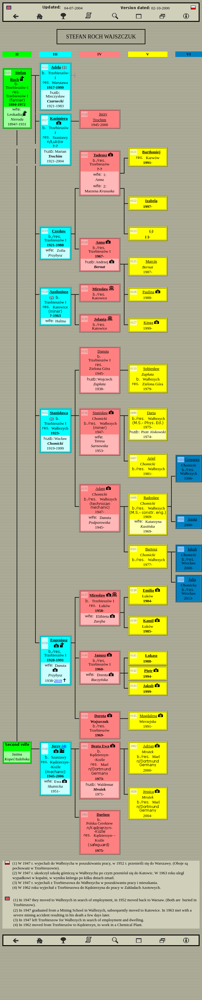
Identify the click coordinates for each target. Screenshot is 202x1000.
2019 (58, 680)
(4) (63, 746)
